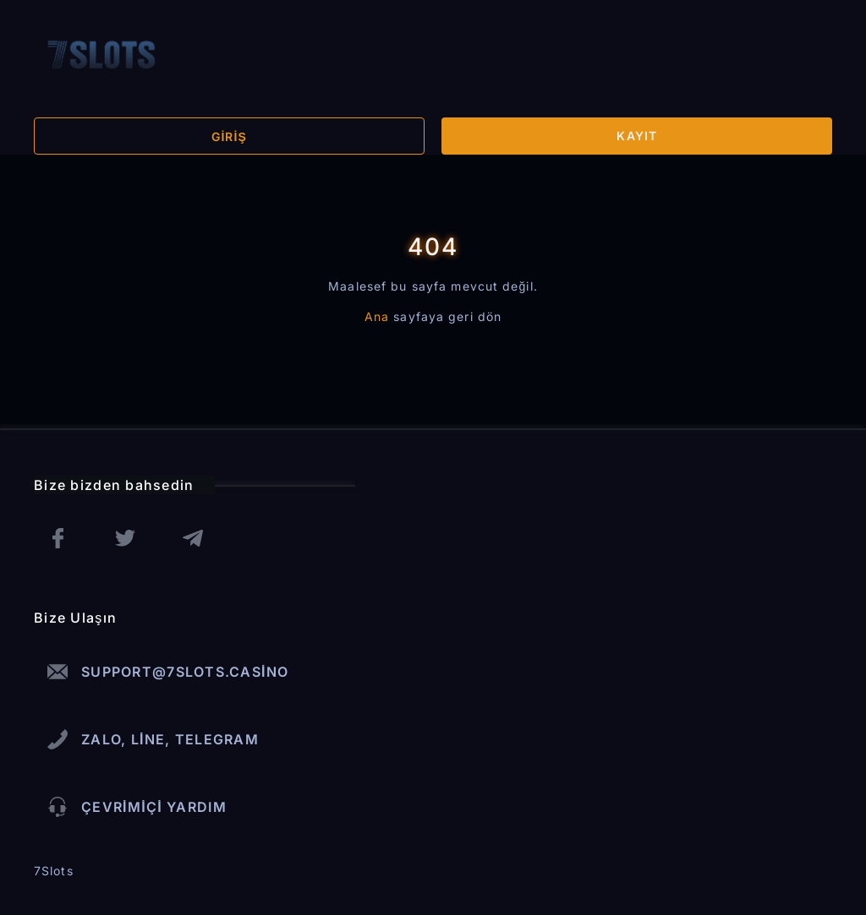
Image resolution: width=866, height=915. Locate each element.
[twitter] (125, 538)
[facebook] (57, 538)
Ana (376, 316)
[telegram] (192, 538)
